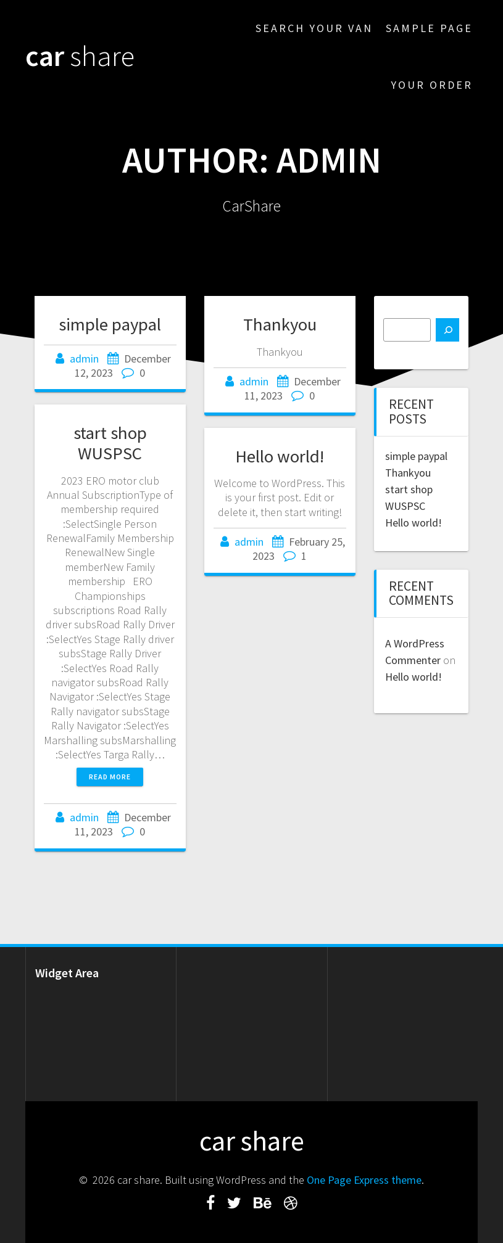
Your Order (432, 85)
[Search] (447, 330)
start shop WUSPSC (110, 443)
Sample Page (429, 28)
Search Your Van (314, 28)
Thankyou (280, 324)
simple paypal (110, 324)
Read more (110, 776)
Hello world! (279, 456)
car (80, 56)
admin (84, 358)
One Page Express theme (364, 1180)
